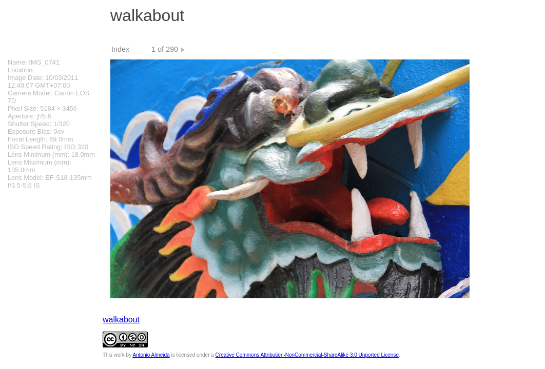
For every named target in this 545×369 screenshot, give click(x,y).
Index (120, 49)
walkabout (121, 319)
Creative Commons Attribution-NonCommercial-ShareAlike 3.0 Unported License (307, 355)
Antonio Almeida (150, 355)
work (119, 355)
